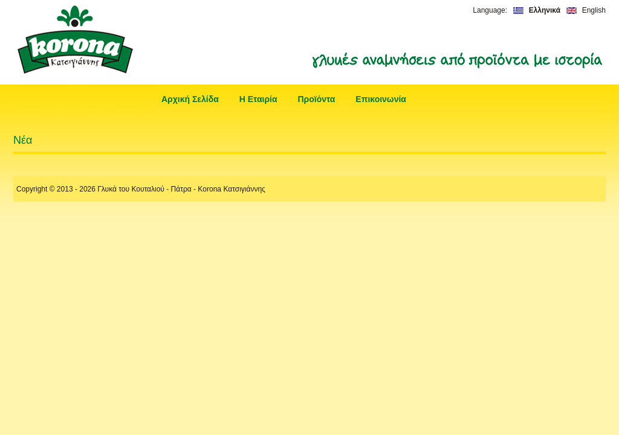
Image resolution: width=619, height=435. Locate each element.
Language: (490, 10)
